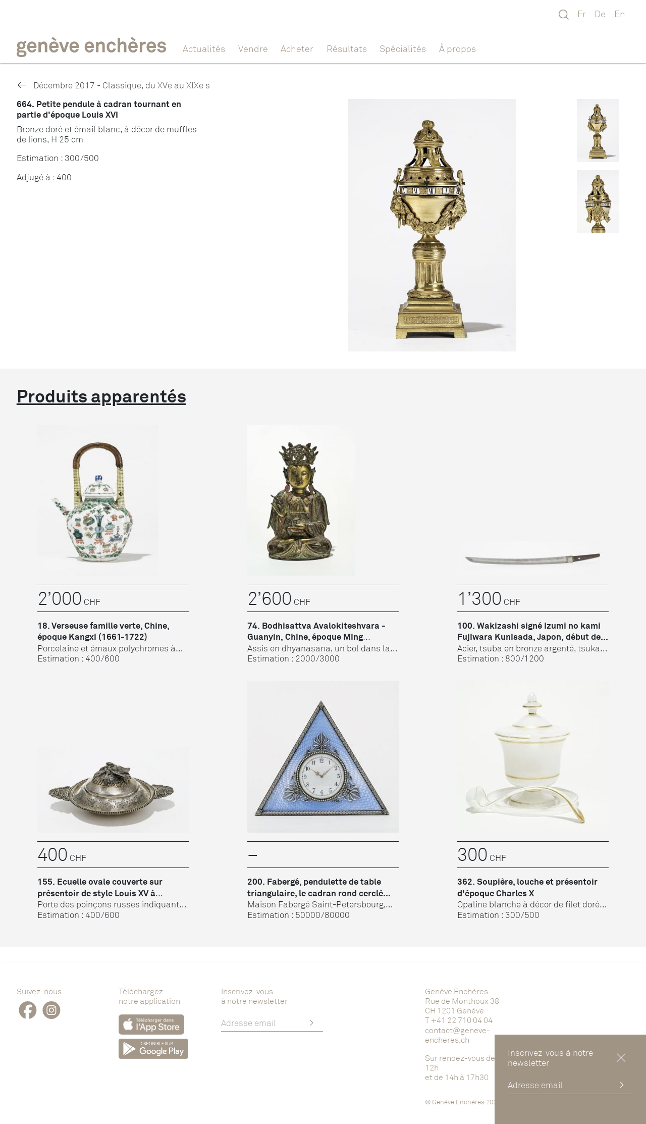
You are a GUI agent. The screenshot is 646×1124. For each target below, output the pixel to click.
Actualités (204, 48)
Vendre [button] (253, 48)
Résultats (347, 48)
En (619, 13)
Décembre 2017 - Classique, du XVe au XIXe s (113, 85)
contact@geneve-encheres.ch (457, 1035)
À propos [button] (457, 48)
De (600, 13)
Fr (581, 13)
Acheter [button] (297, 48)
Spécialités (403, 48)
